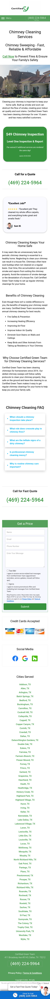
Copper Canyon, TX (25, 720)
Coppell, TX (25, 716)
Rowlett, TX (25, 899)
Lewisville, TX (25, 827)
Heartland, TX (25, 775)
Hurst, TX (25, 799)
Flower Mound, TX (25, 756)
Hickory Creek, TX (25, 787)
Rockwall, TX (25, 891)
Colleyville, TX (25, 712)
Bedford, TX (25, 696)
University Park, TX (25, 927)
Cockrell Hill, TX (25, 708)
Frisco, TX (25, 764)
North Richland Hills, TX (25, 855)
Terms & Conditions (32, 969)
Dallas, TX (25, 732)
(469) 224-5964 (37, 18)
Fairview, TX (25, 748)
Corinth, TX (25, 724)
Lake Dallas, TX (25, 815)
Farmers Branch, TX (25, 752)
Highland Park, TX (25, 791)
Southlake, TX (24, 907)
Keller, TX (25, 807)
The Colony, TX (25, 919)
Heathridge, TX (25, 783)
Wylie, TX (25, 935)
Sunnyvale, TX (25, 915)
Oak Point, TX (25, 859)
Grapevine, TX (25, 772)
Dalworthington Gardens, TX (25, 736)
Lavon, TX (25, 823)
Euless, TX (25, 744)
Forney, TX (25, 760)
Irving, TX (25, 803)
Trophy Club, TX (25, 923)
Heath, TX (25, 779)
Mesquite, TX (25, 847)
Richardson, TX (25, 879)
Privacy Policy (26, 595)
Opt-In (11, 580)
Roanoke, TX (25, 887)
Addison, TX (25, 680)
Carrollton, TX (25, 704)
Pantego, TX (25, 863)
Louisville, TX (25, 835)
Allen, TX (25, 684)
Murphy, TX (25, 851)
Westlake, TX (25, 931)
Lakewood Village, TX (25, 819)
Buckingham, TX (25, 700)
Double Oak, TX (25, 740)
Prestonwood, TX (25, 871)
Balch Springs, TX (25, 692)
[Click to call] (25, 995)
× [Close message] (38, 984)
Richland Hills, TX (25, 883)
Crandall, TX (25, 728)
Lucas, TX (25, 839)
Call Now (8, 52)
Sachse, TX (25, 903)
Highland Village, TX (25, 795)
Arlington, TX (25, 688)
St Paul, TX (25, 911)
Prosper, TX (24, 875)
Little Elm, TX (25, 831)
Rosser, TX (25, 895)
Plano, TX (25, 867)
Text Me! (12, 567)
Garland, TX (25, 768)
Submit (25, 602)
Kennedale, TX (25, 811)
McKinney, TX (25, 843)
